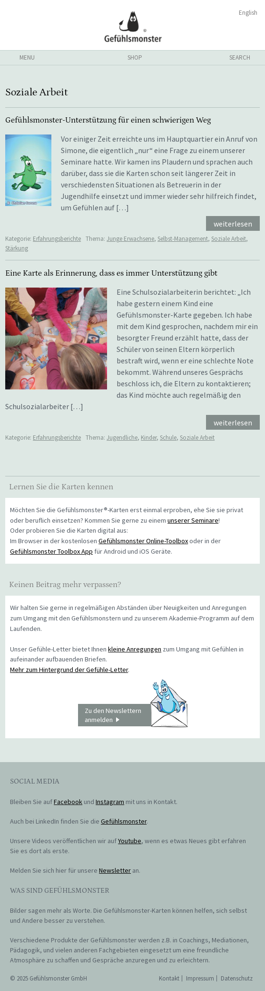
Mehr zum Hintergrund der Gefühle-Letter (69, 669)
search (239, 57)
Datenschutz (237, 978)
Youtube (129, 840)
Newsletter (115, 870)
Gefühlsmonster (132, 26)
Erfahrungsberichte (57, 239)
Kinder (149, 438)
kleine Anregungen (134, 649)
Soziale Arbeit (228, 239)
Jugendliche (122, 438)
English (248, 13)
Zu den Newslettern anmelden (136, 715)
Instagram (110, 801)
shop (135, 57)
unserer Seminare (192, 520)
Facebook (68, 801)
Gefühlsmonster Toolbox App (51, 551)
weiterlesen (233, 223)
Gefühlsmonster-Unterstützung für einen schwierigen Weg (108, 120)
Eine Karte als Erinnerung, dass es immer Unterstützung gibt (111, 273)
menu (27, 57)
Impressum (200, 978)
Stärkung (16, 248)
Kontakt (169, 978)
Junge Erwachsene (130, 239)
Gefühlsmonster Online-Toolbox (143, 541)
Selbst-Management (182, 239)
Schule (168, 438)
